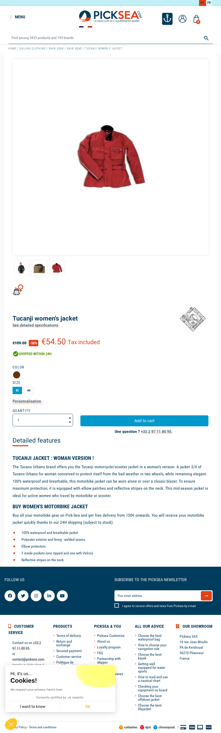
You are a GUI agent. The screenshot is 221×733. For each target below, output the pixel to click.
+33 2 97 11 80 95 (156, 431)
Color (18, 367)
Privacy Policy (17, 727)
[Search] (110, 38)
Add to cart (144, 420)
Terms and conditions (42, 727)
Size (16, 383)
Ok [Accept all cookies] (87, 706)
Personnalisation (27, 401)
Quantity (22, 411)
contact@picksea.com (28, 659)
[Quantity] (43, 420)
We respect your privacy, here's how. (36, 689)
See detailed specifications (35, 325)
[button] (11, 724)
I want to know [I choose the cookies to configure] (32, 706)
